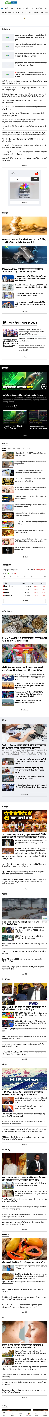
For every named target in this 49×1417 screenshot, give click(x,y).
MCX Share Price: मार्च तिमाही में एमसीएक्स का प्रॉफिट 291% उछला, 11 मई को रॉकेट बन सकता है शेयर (22, 270)
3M (24, 577)
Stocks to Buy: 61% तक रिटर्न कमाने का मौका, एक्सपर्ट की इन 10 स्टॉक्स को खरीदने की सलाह (24, 108)
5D (11, 577)
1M (18, 577)
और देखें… (24, 357)
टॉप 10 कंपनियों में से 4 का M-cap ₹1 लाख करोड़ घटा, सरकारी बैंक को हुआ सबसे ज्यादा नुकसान (24, 159)
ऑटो (30, 12)
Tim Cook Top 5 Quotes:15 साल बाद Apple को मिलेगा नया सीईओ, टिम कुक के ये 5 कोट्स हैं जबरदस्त (30, 800)
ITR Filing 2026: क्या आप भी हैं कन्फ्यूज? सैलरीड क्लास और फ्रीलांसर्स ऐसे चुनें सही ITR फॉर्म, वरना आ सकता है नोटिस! (28, 471)
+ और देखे (24, 165)
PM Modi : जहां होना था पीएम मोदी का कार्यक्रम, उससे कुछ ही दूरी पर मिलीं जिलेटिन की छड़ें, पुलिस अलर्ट (23, 114)
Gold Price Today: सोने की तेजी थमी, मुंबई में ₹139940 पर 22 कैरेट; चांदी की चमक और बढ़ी (29, 531)
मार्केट (7, 8)
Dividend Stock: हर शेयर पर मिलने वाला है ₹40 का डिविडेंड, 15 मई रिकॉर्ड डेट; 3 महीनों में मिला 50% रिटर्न (24, 240)
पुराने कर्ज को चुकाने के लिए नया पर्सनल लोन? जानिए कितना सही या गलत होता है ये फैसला (24, 127)
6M (31, 577)
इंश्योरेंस (28, 448)
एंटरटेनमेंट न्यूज (6, 1163)
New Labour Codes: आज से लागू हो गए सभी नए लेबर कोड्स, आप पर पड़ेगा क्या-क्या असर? (30, 497)
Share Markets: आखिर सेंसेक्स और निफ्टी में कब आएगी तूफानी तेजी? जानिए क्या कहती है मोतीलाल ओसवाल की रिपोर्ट (30, 278)
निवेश (9, 448)
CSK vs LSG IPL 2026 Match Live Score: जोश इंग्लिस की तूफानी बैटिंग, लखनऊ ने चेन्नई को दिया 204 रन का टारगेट (30, 74)
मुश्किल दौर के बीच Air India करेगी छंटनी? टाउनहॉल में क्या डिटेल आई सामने (27, 715)
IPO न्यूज (4, 907)
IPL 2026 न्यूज (6, 993)
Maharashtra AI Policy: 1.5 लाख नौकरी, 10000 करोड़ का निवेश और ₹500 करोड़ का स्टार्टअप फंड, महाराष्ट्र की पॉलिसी (28, 708)
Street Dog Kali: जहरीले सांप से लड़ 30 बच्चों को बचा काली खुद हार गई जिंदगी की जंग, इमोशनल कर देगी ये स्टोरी (30, 775)
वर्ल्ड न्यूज (4, 1078)
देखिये (35, 179)
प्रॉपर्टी (14, 448)
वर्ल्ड (22, 12)
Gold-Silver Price (6, 12)
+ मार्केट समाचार (24, 311)
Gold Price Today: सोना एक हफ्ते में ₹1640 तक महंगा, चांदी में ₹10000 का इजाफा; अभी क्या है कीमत (29, 480)
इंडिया (27, 8)
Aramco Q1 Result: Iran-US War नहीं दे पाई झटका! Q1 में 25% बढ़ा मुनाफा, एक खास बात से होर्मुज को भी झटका (24, 153)
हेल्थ (46, 8)
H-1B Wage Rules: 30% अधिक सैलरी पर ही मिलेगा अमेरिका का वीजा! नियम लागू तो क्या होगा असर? (29, 690)
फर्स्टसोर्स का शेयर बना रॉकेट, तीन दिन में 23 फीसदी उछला (23, 395)
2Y (45, 577)
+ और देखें (24, 202)
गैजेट (26, 12)
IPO (33, 8)
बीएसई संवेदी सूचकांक (10, 570)
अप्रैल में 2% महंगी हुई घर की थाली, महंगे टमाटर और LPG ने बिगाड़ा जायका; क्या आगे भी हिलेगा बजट (29, 514)
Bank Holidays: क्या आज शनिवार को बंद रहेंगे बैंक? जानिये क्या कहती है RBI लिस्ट (29, 549)
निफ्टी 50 (6, 603)
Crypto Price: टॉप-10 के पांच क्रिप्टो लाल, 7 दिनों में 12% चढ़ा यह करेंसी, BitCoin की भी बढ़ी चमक (22, 102)
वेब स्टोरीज (39, 8)
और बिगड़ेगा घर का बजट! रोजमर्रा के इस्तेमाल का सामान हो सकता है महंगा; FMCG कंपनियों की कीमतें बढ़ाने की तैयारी (24, 82)
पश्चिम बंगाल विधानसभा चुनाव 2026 (19, 322)
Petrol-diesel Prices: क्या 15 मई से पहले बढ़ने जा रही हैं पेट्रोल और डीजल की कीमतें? (30, 523)
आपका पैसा (20, 8)
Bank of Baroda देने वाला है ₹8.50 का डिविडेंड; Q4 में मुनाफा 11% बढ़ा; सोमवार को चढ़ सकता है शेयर (29, 304)
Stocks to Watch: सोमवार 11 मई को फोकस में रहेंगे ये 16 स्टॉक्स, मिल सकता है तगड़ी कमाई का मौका (30, 37)
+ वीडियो (24, 436)
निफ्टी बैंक (6, 606)
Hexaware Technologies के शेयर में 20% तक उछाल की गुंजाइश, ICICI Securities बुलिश (30, 55)
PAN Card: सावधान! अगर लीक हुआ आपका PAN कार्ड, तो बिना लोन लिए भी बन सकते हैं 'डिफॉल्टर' (30, 506)
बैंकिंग (18, 448)
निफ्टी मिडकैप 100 (8, 609)
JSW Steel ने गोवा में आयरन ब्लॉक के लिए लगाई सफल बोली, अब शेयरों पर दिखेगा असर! (30, 45)
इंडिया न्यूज (5, 820)
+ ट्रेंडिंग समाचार (24, 808)
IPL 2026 (16, 12)
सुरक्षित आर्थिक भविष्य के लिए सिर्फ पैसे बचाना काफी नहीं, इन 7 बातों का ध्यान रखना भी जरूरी (31, 64)
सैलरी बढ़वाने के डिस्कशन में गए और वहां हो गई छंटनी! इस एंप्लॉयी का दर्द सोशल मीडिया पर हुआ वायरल (29, 783)
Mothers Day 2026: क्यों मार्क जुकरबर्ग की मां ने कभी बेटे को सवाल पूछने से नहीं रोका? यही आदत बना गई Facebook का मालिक (30, 540)
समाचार (13, 8)
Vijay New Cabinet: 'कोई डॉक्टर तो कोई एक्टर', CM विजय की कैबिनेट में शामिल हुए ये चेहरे (23, 140)
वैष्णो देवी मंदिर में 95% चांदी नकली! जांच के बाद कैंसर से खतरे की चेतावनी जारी (29, 791)
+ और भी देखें (24, 614)
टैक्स (23, 448)
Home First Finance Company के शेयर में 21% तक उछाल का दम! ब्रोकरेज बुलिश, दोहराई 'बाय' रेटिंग (30, 286)
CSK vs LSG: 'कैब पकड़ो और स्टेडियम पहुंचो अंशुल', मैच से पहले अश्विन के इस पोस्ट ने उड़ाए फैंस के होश (23, 89)
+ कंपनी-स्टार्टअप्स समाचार (24, 723)
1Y (38, 577)
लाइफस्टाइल (36, 12)
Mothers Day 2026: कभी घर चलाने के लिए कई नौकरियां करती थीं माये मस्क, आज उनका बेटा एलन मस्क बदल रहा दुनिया (30, 488)
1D (4, 577)
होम (2, 8)
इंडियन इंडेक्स (44, 12)
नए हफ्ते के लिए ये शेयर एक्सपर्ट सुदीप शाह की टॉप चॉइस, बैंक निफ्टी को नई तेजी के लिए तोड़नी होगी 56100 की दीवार (24, 146)
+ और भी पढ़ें (25, 557)
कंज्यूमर (4, 448)
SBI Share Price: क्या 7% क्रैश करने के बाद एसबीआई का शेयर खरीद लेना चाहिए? (28, 295)
